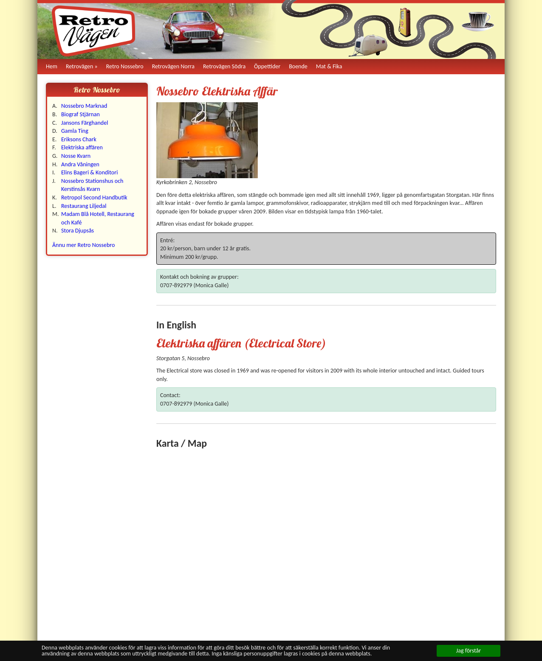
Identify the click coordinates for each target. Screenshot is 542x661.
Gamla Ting (74, 130)
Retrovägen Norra (173, 66)
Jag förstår (468, 650)
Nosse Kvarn (75, 156)
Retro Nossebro (125, 66)
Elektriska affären (82, 147)
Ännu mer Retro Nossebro (83, 245)
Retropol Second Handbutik (94, 197)
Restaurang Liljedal (84, 206)
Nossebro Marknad (84, 105)
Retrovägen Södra (224, 66)
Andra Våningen (80, 164)
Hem (51, 66)
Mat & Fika (329, 66)
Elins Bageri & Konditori (89, 172)
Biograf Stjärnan (80, 114)
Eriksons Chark (78, 139)
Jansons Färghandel (84, 122)
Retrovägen (79, 66)
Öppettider (267, 66)
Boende (298, 66)
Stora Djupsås (77, 230)
